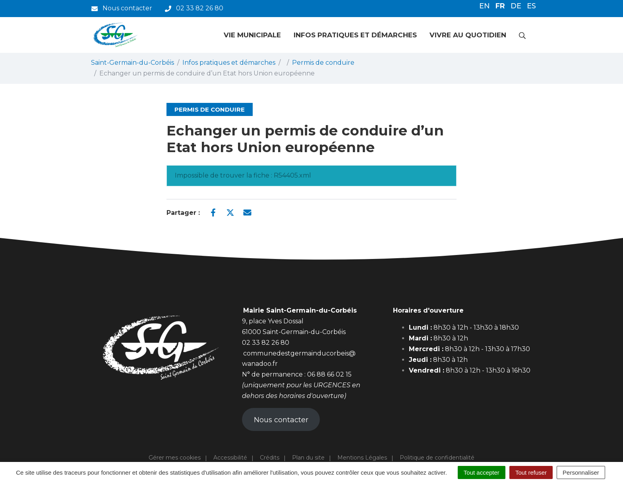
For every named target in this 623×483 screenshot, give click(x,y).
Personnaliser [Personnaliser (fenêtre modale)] (581, 472)
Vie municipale (252, 35)
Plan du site (308, 457)
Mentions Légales (362, 457)
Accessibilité (230, 457)
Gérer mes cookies (175, 457)
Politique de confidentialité (437, 457)
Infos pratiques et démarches (355, 35)
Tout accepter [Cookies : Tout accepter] (481, 472)
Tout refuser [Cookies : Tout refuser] (531, 472)
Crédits (269, 457)
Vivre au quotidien (468, 35)
